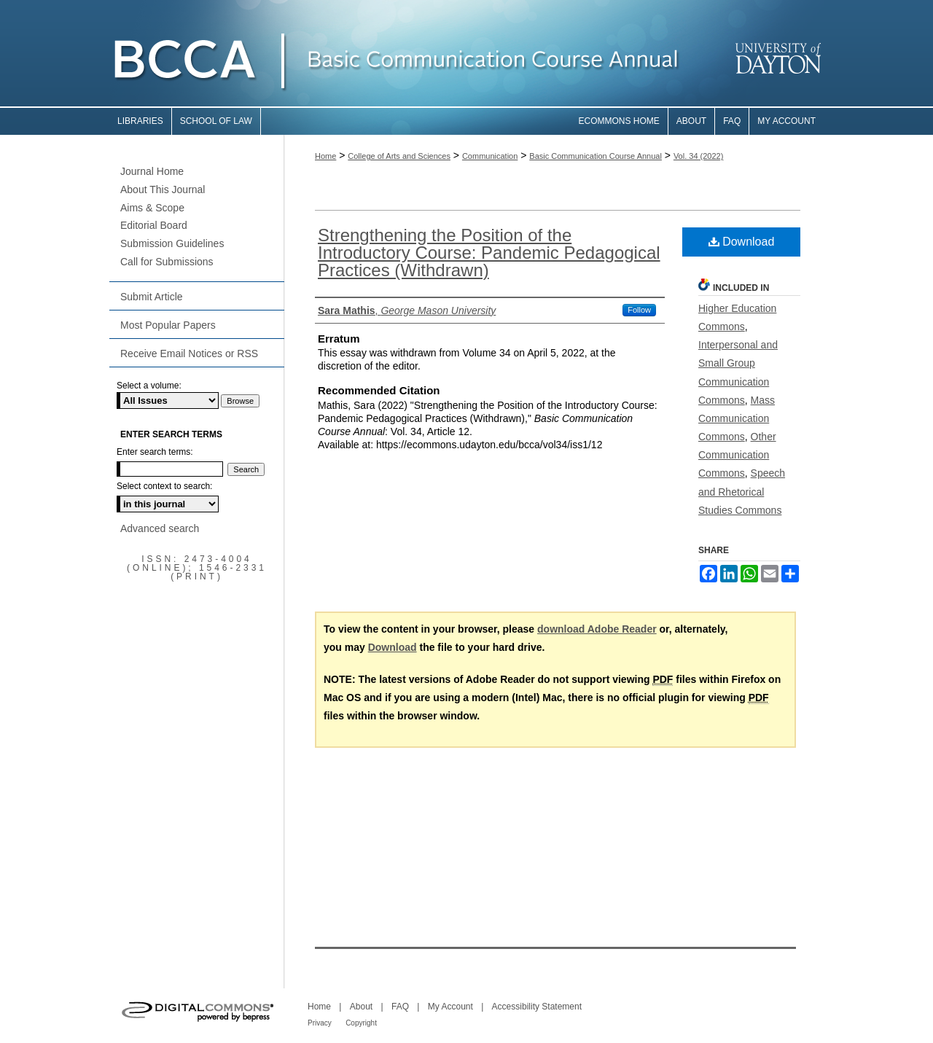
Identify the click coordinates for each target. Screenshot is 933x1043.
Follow (639, 309)
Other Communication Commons (737, 455)
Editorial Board (153, 225)
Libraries (140, 121)
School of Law (216, 121)
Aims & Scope (152, 208)
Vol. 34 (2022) (699, 156)
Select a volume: (149, 385)
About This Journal (162, 189)
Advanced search (159, 528)
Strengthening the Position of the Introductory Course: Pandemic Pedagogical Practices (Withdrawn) (489, 252)
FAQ (400, 1006)
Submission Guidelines (172, 243)
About (361, 1006)
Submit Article (151, 296)
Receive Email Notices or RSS (189, 353)
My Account (450, 1006)
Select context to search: (164, 486)
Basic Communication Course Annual (595, 156)
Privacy (320, 1023)
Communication (490, 156)
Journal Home (152, 171)
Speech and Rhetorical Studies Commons (741, 491)
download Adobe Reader (597, 629)
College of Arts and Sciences (399, 156)
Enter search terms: (155, 452)
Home (325, 156)
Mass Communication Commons (736, 418)
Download (741, 241)
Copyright (361, 1023)
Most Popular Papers (168, 325)
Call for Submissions (167, 261)
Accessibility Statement (537, 1006)
